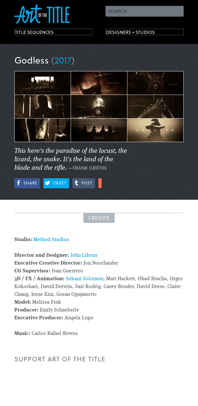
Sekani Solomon (84, 279)
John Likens (83, 255)
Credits (99, 217)
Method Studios (51, 239)
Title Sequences (41, 33)
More (100, 183)
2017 (62, 59)
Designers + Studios (140, 33)
